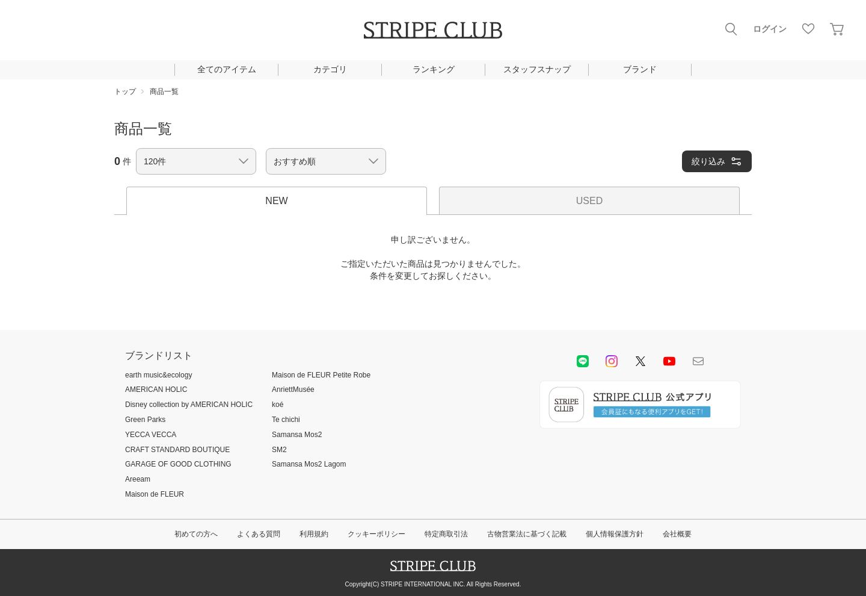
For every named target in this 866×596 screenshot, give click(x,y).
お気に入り (808, 29)
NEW (276, 201)
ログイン (770, 29)
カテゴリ (330, 69)
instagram (612, 361)
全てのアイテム (226, 69)
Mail (698, 361)
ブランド (640, 69)
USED (589, 201)
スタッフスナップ (537, 69)
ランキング (434, 69)
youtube (669, 361)
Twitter (640, 361)
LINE (583, 361)
